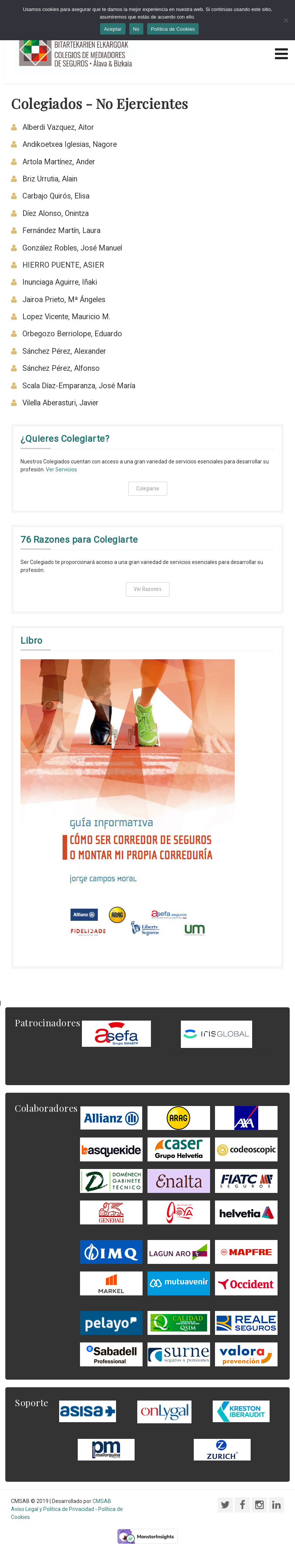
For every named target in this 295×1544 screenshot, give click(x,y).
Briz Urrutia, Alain (49, 179)
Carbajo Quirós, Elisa (55, 196)
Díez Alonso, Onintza (55, 213)
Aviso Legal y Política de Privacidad (52, 1509)
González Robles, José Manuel (72, 248)
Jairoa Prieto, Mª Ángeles (63, 299)
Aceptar (113, 29)
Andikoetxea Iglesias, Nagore (69, 144)
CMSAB (102, 1501)
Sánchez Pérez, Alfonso (61, 368)
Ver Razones (148, 589)
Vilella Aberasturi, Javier (60, 403)
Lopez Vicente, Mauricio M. (66, 316)
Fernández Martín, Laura (61, 230)
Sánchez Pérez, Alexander (64, 351)
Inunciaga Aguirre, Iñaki (59, 282)
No (136, 29)
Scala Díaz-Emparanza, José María (78, 385)
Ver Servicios (61, 469)
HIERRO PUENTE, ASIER (63, 265)
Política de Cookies (173, 29)
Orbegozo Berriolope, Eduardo (72, 333)
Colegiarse (147, 488)
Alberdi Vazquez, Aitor (58, 127)
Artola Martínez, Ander (58, 162)
